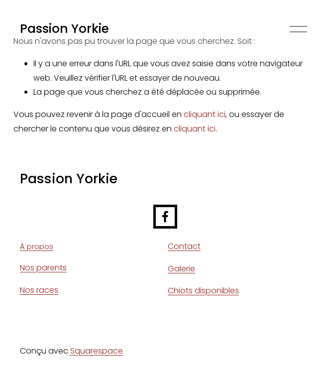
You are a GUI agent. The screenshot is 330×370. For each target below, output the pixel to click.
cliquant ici (204, 114)
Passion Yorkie (64, 28)
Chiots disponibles (203, 290)
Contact (184, 246)
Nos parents (43, 267)
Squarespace (96, 351)
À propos (36, 246)
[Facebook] (165, 217)
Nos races (39, 290)
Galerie (181, 268)
